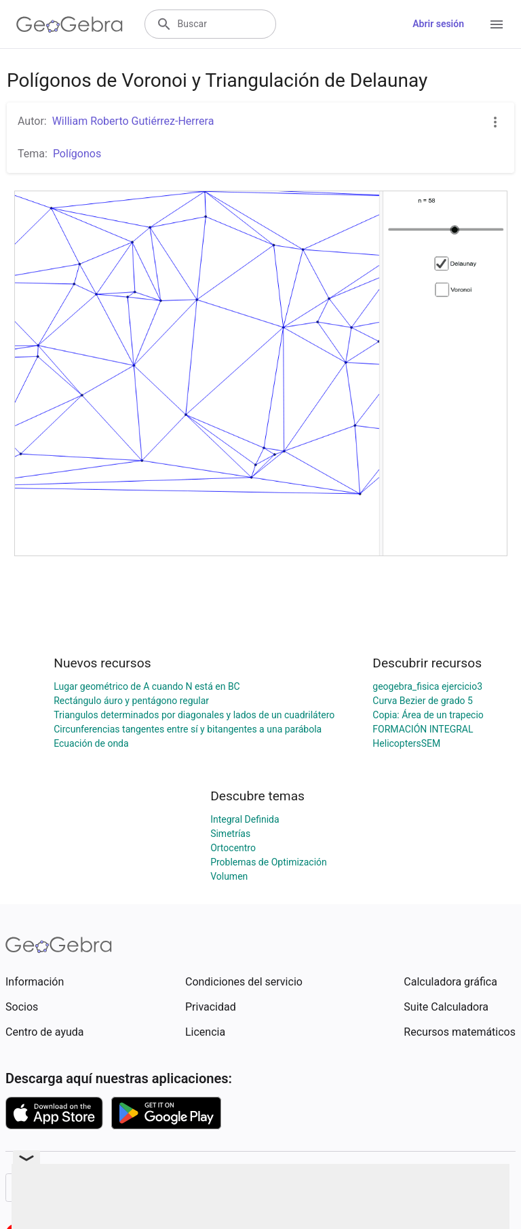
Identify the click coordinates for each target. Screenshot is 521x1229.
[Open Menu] (496, 24)
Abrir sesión (438, 23)
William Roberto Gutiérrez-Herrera (133, 121)
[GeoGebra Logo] (69, 24)
